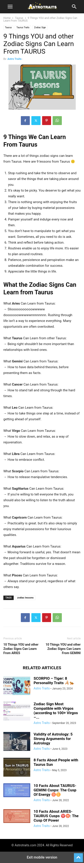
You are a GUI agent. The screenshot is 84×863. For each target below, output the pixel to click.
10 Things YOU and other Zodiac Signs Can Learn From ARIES (21, 649)
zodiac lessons (25, 597)
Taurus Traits (22, 27)
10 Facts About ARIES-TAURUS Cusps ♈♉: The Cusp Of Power (56, 816)
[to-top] (78, 855)
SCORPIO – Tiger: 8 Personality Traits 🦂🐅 (54, 680)
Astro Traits (14, 59)
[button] (10, 6)
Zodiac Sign (40, 27)
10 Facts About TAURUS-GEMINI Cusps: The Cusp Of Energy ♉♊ (55, 790)
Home (7, 18)
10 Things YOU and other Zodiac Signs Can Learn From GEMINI (63, 649)
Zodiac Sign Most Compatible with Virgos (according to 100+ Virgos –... (56, 711)
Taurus (19, 18)
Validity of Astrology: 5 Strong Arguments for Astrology (53, 738)
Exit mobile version (42, 857)
